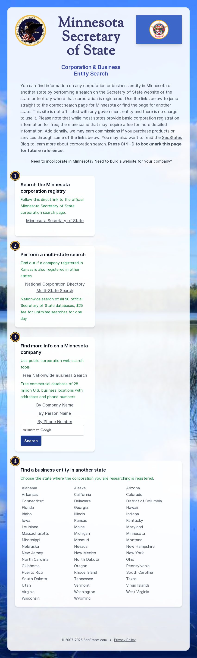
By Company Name (54, 405)
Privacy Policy (125, 640)
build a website (123, 161)
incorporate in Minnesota (68, 161)
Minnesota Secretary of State (55, 220)
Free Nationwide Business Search (55, 375)
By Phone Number (54, 421)
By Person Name (55, 413)
